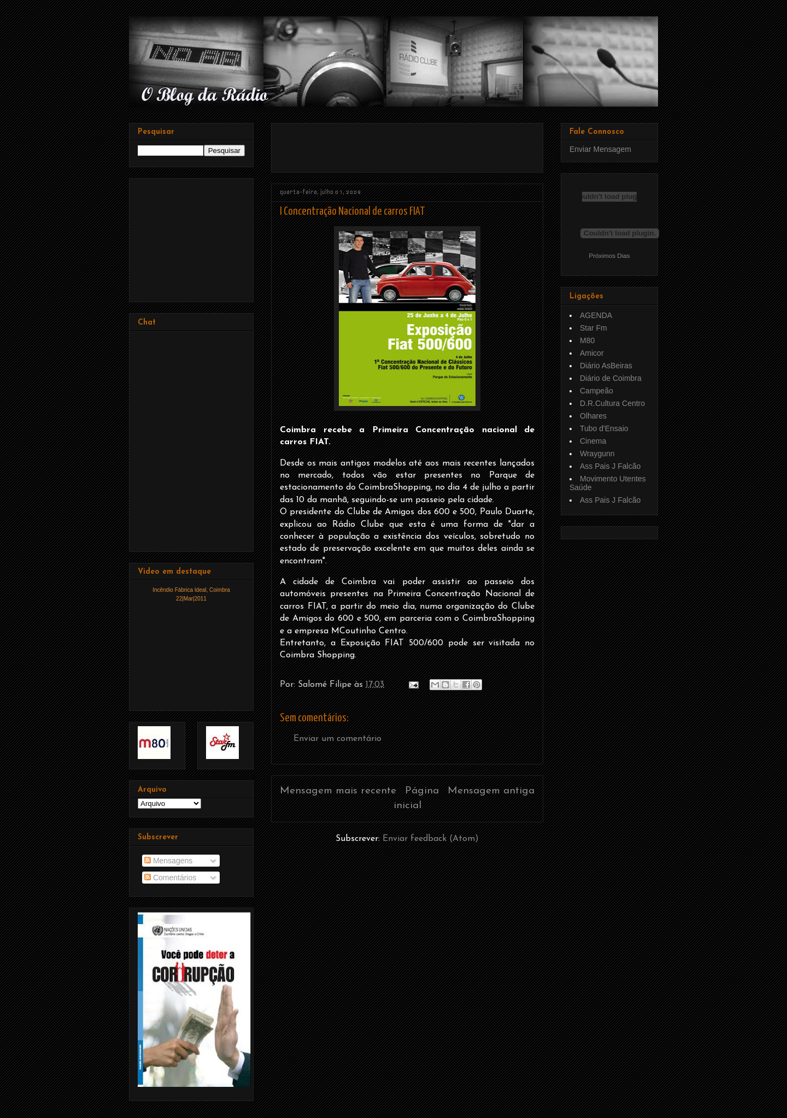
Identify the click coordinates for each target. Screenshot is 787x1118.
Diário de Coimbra (611, 378)
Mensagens (168, 860)
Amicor (592, 353)
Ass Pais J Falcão (610, 466)
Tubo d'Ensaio (604, 428)
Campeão (596, 390)
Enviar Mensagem (600, 149)
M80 (587, 340)
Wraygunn (597, 453)
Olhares (593, 415)
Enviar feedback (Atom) (431, 838)
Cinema (593, 441)
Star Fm (593, 327)
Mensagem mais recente (338, 791)
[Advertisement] (408, 143)
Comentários (170, 877)
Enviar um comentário (337, 738)
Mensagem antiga (491, 791)
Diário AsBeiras (606, 365)
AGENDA (596, 315)
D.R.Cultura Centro (612, 403)
